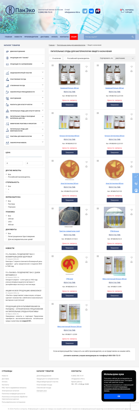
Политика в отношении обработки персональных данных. (117, 389)
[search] (109, 36)
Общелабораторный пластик (47, 382)
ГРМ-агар (69, 279)
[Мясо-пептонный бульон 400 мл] (114, 264)
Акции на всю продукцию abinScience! (24, 291)
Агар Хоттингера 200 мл (69, 183)
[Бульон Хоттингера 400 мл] (69, 121)
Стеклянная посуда (44, 388)
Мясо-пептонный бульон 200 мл (69, 326)
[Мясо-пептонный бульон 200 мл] (69, 312)
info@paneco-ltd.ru (72, 12)
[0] (14, 163)
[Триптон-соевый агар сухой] (69, 216)
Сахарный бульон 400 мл (69, 88)
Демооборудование (44, 376)
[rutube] (97, 11)
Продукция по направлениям (48, 379)
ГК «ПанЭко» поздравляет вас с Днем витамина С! (23, 273)
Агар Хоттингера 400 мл (114, 183)
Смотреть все (42, 391)
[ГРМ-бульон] (114, 216)
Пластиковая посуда (44, 385)
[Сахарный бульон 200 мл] (114, 73)
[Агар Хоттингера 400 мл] (114, 168)
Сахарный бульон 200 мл (114, 88)
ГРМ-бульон (114, 231)
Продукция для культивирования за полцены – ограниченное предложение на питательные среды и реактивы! (24, 308)
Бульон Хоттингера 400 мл (69, 136)
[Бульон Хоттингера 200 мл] (114, 121)
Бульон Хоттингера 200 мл (114, 136)
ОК (119, 396)
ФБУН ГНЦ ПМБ (69, 92)
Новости (10, 248)
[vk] (91, 11)
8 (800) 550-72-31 (45, 12)
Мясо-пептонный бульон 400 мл (115, 279)
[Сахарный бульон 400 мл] (69, 73)
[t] (84, 11)
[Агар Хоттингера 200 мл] (69, 168)
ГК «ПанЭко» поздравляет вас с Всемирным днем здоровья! (20, 255)
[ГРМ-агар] (69, 264)
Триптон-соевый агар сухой (69, 231)
